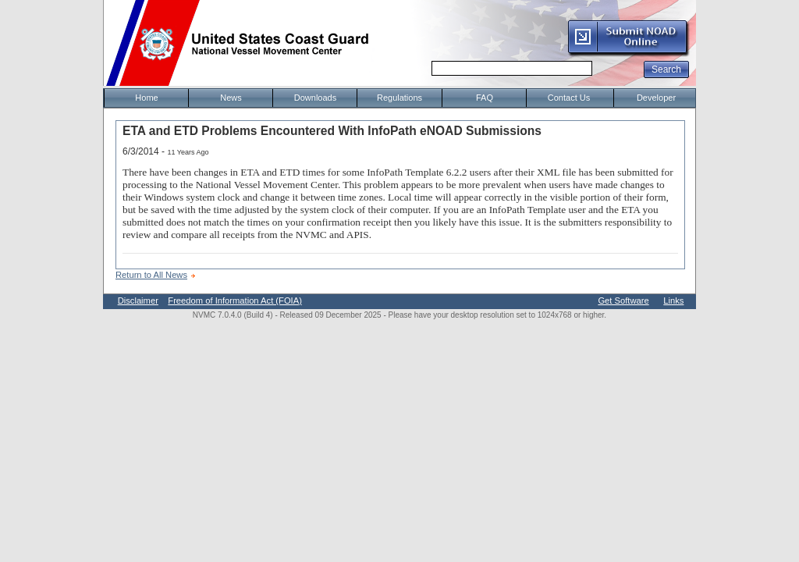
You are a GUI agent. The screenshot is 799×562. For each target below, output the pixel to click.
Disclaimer (138, 300)
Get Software (623, 300)
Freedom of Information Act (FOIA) (235, 300)
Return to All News (151, 274)
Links (673, 300)
